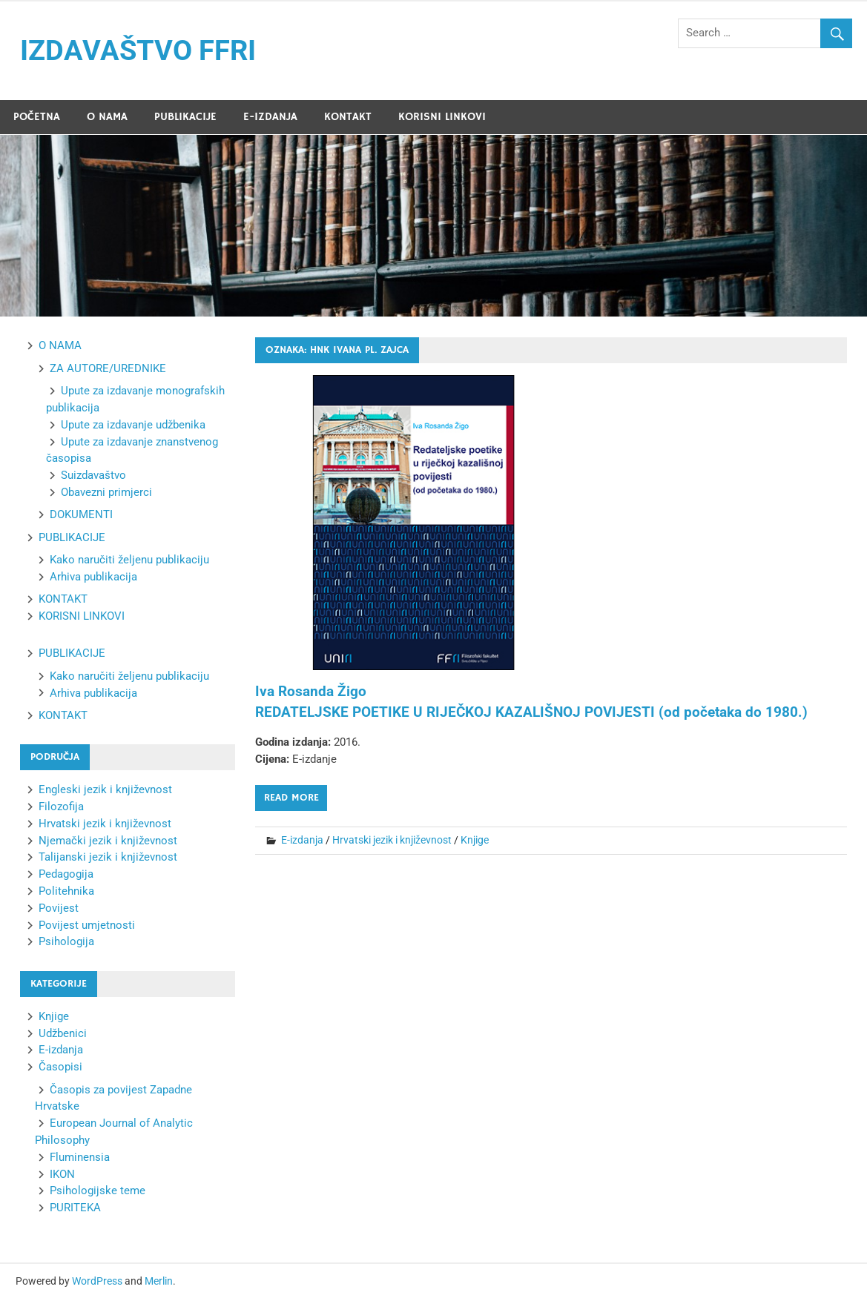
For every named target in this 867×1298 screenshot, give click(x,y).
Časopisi (60, 1066)
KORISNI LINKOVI (442, 117)
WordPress (97, 1281)
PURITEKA (75, 1207)
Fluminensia (80, 1157)
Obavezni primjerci (106, 492)
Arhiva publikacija (93, 576)
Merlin (159, 1281)
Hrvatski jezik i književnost (392, 840)
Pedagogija (66, 874)
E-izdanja (302, 840)
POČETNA (36, 117)
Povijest (59, 908)
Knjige (475, 840)
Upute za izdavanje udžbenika (133, 424)
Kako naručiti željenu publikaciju (129, 559)
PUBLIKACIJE (185, 117)
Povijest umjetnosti (87, 925)
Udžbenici (63, 1033)
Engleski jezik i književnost (105, 789)
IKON (62, 1174)
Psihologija (66, 941)
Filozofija (61, 806)
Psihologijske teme (97, 1190)
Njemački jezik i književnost (108, 840)
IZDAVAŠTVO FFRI (138, 50)
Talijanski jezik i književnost (108, 857)
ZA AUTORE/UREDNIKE (108, 368)
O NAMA (107, 117)
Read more (291, 797)
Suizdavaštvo (93, 475)
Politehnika (66, 891)
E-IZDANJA (270, 117)
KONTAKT (348, 117)
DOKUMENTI (81, 514)
